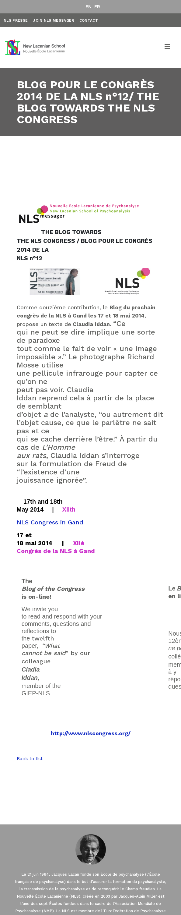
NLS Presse (16, 20)
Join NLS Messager (53, 20)
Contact (88, 20)
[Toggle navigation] (167, 47)
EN (88, 6)
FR (97, 6)
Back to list (30, 758)
